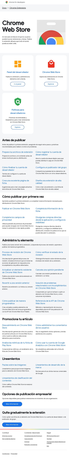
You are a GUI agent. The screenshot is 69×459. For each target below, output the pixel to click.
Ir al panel (17, 84)
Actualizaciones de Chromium (33, 436)
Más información (12, 404)
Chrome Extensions (17, 8)
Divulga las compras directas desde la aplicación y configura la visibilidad (50, 220)
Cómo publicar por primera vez (23, 196)
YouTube (49, 439)
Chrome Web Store (16, 26)
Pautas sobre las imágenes (14, 365)
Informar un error (7, 436)
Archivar (26, 442)
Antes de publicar (14, 140)
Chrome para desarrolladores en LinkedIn (56, 442)
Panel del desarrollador (18, 72)
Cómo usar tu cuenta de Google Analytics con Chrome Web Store (50, 344)
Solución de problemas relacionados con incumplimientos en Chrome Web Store (51, 285)
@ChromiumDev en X (53, 436)
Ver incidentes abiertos (8, 439)
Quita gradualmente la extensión (23, 412)
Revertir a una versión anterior (15, 283)
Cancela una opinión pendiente (50, 270)
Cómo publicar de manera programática (14, 302)
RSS (48, 446)
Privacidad (14, 453)
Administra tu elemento (17, 240)
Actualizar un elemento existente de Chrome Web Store (17, 271)
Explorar (51, 84)
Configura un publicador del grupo (51, 167)
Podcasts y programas (30, 444)
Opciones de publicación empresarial (26, 394)
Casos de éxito (28, 439)
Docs (4, 8)
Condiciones (5, 453)
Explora (17, 127)
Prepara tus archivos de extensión (17, 152)
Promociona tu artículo (17, 319)
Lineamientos (11, 359)
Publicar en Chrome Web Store (16, 208)
